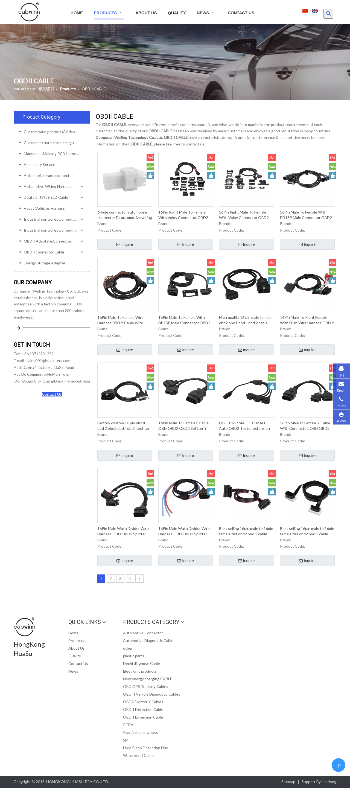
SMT (127, 740)
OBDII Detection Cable (143, 709)
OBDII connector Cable (44, 252)
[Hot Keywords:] (328, 14)
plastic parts (133, 655)
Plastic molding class (140, 732)
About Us (76, 648)
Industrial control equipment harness (54, 230)
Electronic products (140, 671)
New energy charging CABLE (147, 678)
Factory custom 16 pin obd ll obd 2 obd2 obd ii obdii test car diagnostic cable (123, 426)
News (73, 671)
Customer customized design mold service (54, 142)
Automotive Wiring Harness (47, 186)
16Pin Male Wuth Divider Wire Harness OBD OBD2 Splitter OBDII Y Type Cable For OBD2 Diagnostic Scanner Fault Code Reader (123, 531)
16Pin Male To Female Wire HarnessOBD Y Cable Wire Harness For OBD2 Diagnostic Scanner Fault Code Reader (122, 320)
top (338, 764)
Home (73, 633)
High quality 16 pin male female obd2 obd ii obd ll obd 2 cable (245, 320)
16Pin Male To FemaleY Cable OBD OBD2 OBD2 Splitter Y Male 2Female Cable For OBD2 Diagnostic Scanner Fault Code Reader (184, 426)
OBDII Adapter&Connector (47, 241)
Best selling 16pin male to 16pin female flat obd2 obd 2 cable (246, 531)
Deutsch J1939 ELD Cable (46, 197)
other (128, 648)
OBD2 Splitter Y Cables (143, 701)
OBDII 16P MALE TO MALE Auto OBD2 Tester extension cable (244, 426)
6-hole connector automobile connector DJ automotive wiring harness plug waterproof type (124, 215)
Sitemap (288, 781)
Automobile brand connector (48, 175)
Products (76, 640)
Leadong (329, 781)
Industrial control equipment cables (54, 219)
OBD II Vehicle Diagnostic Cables (151, 694)
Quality (74, 655)
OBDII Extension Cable (143, 717)
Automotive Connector (143, 633)
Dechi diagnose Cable (141, 663)
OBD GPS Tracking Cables (145, 686)
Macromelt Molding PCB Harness (52, 153)
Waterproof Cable (138, 755)
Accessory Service (39, 164)
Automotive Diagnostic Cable (148, 640)
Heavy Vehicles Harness (44, 208)
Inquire (124, 244)
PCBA (128, 724)
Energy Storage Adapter (44, 263)
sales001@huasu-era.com (48, 360)
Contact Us (52, 394)
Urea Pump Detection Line (145, 747)
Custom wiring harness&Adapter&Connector (54, 131)
